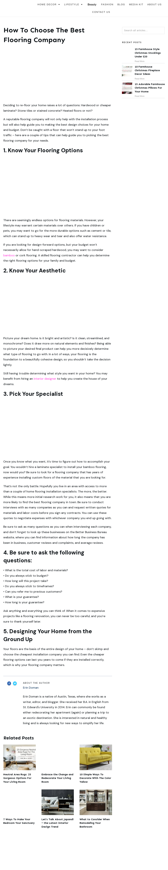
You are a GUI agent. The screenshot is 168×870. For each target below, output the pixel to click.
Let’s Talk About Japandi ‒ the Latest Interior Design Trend (58, 809)
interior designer (45, 379)
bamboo (9, 255)
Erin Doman (31, 688)
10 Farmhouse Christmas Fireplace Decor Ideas (143, 73)
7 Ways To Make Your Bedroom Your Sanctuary (19, 809)
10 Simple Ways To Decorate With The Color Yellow (96, 764)
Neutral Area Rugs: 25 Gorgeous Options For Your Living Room (19, 764)
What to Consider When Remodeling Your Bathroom (96, 809)
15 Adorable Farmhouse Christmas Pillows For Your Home (143, 90)
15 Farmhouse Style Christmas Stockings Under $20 (143, 55)
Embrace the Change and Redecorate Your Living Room (58, 764)
